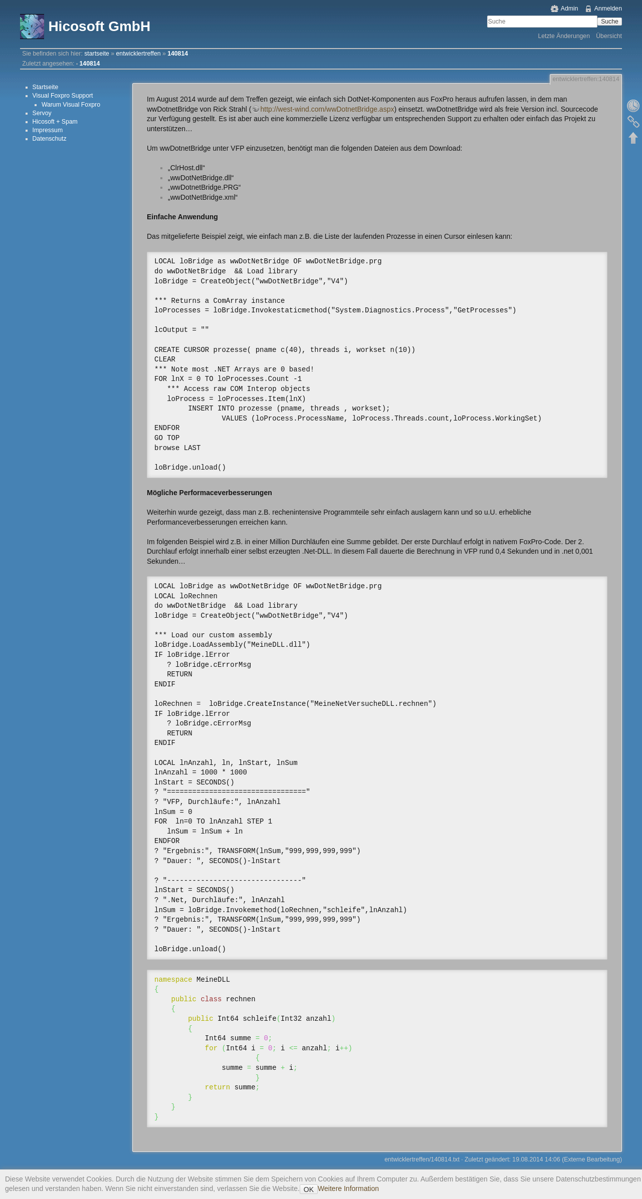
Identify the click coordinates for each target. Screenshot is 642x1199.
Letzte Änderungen (564, 36)
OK (309, 1189)
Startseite (46, 87)
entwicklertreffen (138, 53)
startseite (96, 53)
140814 (177, 53)
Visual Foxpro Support (63, 95)
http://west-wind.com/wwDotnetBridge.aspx (327, 109)
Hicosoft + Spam (55, 121)
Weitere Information (348, 1188)
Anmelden (608, 8)
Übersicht (609, 36)
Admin (569, 8)
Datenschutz (50, 138)
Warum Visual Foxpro (71, 104)
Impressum (48, 130)
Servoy (42, 113)
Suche (609, 21)
